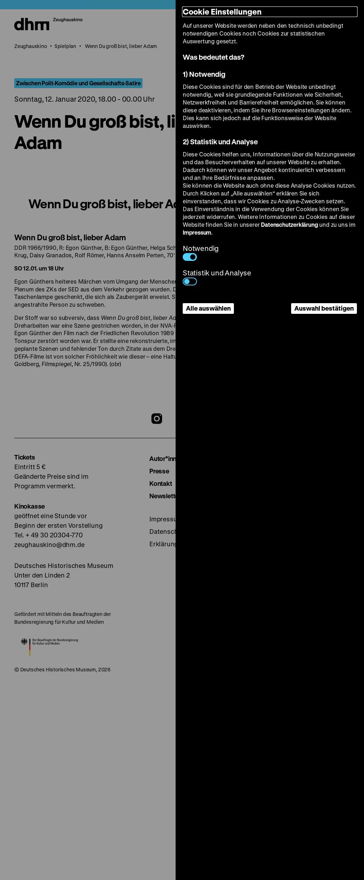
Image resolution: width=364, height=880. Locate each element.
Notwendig (201, 252)
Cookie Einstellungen (222, 11)
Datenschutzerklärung (289, 224)
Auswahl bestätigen (324, 308)
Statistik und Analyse (217, 276)
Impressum (197, 232)
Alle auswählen (208, 308)
